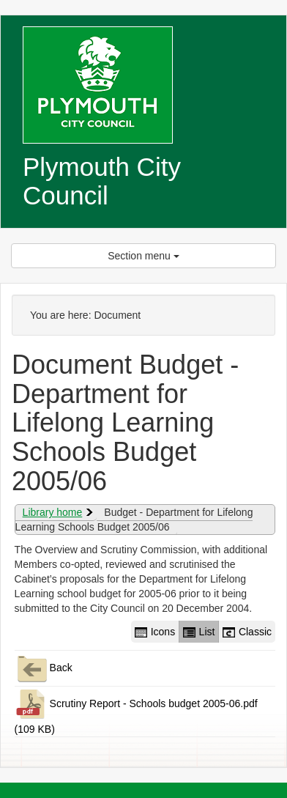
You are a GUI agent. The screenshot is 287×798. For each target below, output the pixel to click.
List (199, 632)
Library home (53, 512)
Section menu (143, 256)
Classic (247, 632)
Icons (155, 632)
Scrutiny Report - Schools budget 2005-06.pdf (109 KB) (136, 711)
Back (43, 668)
